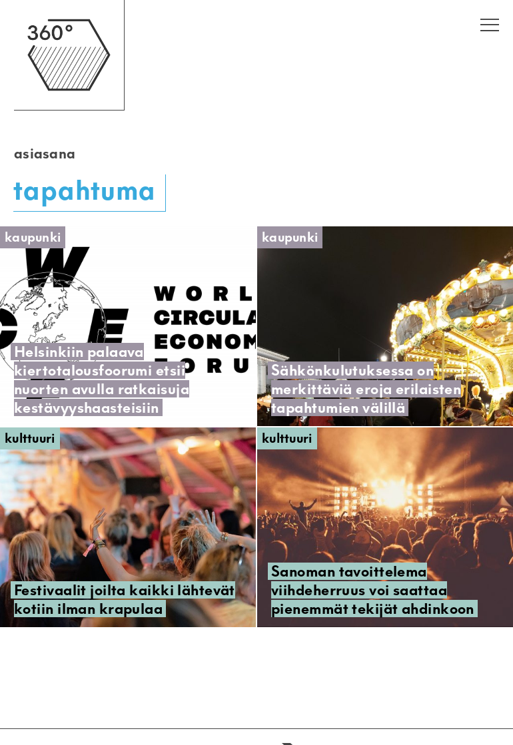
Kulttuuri (30, 438)
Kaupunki (33, 237)
